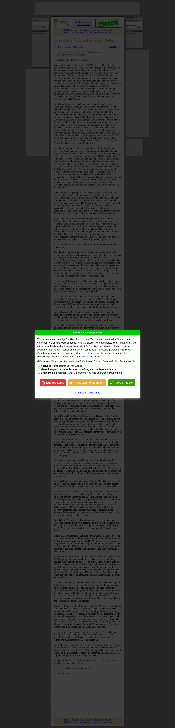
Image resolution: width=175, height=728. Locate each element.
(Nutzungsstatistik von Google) (62, 366)
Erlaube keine (53, 383)
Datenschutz (80, 356)
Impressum (80, 392)
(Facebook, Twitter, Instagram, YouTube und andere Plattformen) (81, 373)
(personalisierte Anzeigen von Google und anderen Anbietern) (78, 369)
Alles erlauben (121, 383)
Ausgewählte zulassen (87, 383)
